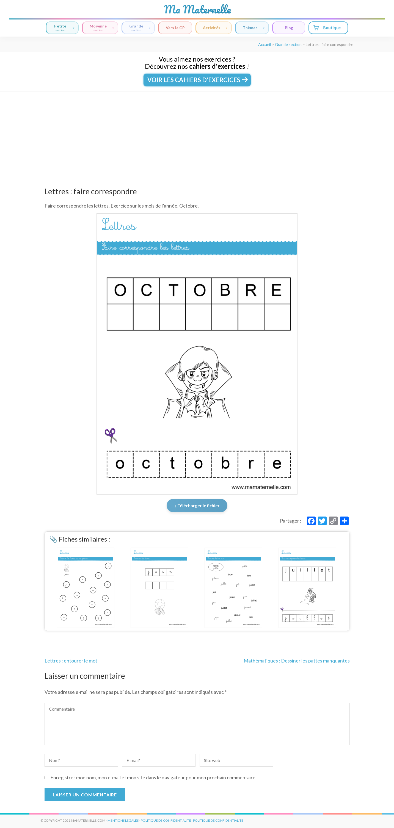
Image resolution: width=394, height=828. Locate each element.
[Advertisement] (197, 133)
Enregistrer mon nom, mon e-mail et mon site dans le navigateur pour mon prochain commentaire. (153, 777)
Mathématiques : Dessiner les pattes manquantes (297, 661)
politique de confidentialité (166, 820)
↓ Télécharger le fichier (197, 505)
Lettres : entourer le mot (71, 661)
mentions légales (123, 820)
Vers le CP (175, 27)
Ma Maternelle (197, 9)
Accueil (264, 44)
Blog (289, 27)
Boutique (327, 28)
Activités (215, 27)
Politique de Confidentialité (218, 820)
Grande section (288, 44)
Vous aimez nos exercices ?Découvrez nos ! (197, 62)
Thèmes (254, 27)
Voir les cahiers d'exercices (197, 80)
